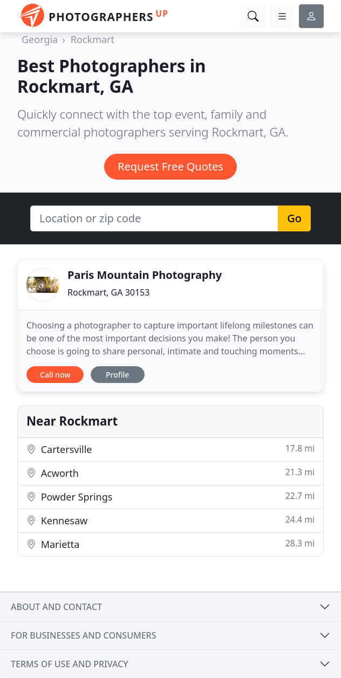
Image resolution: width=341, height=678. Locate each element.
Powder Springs (170, 496)
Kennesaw (170, 520)
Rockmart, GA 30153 (108, 292)
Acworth (170, 473)
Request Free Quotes (170, 166)
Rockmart (92, 39)
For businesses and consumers (83, 635)
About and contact (56, 607)
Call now (55, 374)
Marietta (170, 544)
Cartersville (170, 449)
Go (294, 218)
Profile (117, 374)
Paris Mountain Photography (144, 275)
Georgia (40, 39)
